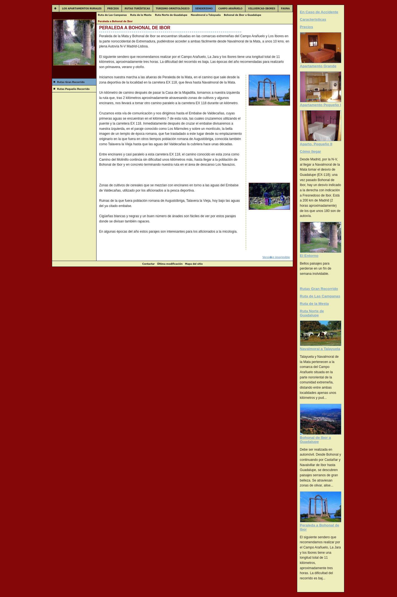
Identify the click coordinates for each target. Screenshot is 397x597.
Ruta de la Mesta (314, 304)
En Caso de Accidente (319, 12)
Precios (306, 27)
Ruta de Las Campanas (320, 296)
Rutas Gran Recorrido (319, 289)
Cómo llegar (310, 151)
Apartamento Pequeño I (320, 105)
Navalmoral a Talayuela (320, 349)
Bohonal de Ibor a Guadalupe (315, 439)
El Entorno (309, 256)
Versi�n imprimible (276, 257)
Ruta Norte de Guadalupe (312, 313)
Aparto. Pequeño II (316, 144)
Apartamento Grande (318, 66)
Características (313, 19)
